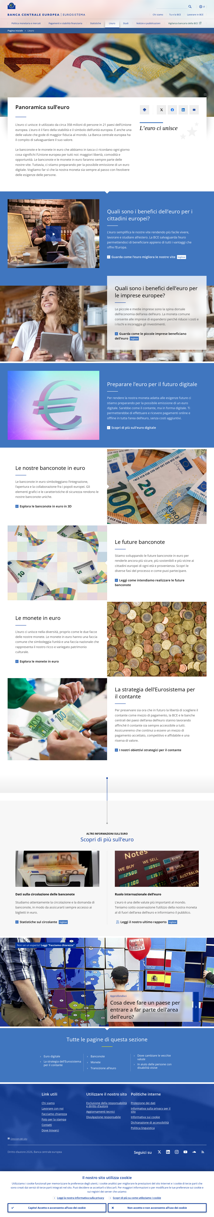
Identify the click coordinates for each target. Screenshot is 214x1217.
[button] (196, 6)
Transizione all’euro (103, 1068)
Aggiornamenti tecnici (100, 1111)
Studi (126, 23)
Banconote (98, 1056)
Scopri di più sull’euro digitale (133, 427)
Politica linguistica (143, 1128)
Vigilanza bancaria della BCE (185, 23)
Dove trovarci (50, 1130)
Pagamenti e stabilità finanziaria (65, 23)
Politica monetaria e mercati (26, 23)
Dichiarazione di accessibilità (150, 1122)
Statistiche (95, 23)
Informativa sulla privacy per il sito (150, 1110)
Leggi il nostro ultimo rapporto (143, 922)
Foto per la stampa (54, 1119)
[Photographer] (205, 94)
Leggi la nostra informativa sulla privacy (80, 1198)
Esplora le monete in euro (39, 661)
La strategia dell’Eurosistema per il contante (62, 1063)
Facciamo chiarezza (54, 1114)
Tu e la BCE (175, 14)
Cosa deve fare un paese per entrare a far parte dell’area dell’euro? (149, 1007)
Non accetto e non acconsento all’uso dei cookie (157, 1208)
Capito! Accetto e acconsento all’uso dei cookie (57, 1208)
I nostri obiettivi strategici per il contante (150, 750)
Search (190, 6)
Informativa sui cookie (145, 1117)
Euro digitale (52, 1056)
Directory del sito (19, 1138)
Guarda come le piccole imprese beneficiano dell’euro (150, 336)
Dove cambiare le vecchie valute (154, 1057)
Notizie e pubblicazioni (148, 23)
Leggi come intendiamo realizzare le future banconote (149, 582)
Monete (96, 1062)
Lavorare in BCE (195, 14)
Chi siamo (158, 14)
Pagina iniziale (15, 30)
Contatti (47, 1125)
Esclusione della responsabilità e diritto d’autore (106, 1104)
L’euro (112, 23)
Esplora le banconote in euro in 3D (46, 506)
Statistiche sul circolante (38, 922)
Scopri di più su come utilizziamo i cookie (137, 1198)
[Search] (171, 6)
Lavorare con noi (53, 1108)
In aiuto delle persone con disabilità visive (154, 1066)
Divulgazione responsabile (103, 1117)
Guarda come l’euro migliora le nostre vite (143, 257)
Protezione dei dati (143, 1103)
